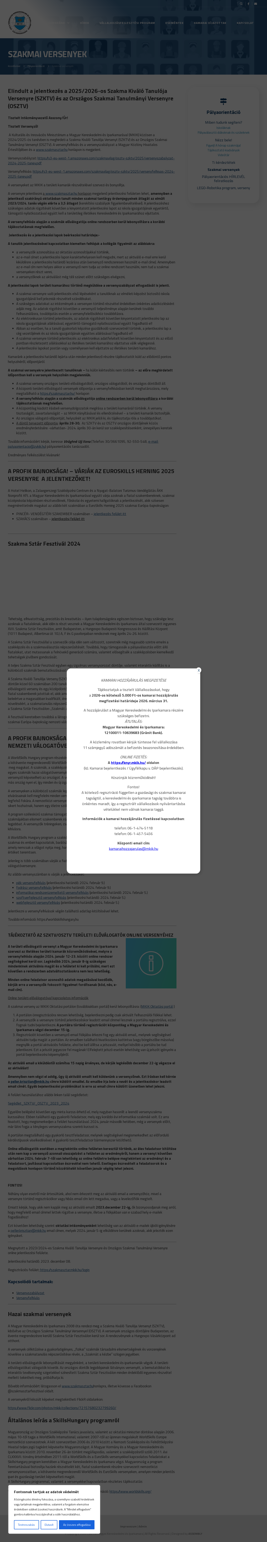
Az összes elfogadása (77, 1524)
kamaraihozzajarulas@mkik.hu (133, 848)
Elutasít (49, 1524)
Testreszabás (26, 1524)
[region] (54, 1509)
